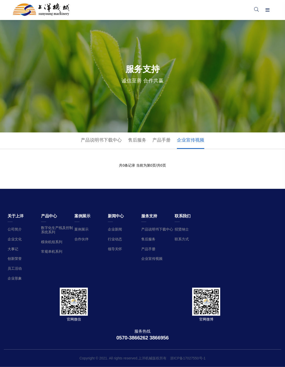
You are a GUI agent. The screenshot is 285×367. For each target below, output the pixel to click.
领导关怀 (115, 249)
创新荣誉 (15, 259)
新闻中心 (116, 216)
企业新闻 (115, 229)
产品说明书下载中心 (101, 140)
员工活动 (15, 268)
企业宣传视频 (190, 140)
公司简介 (15, 229)
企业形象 (15, 278)
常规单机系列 (51, 251)
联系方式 (182, 239)
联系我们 (183, 216)
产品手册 (161, 140)
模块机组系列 (51, 242)
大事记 (13, 249)
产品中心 (49, 216)
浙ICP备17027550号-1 (188, 358)
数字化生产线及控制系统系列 (57, 230)
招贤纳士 (182, 229)
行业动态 (115, 239)
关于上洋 (16, 216)
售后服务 (137, 140)
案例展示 (82, 216)
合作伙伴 (81, 239)
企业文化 (15, 239)
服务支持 (149, 216)
